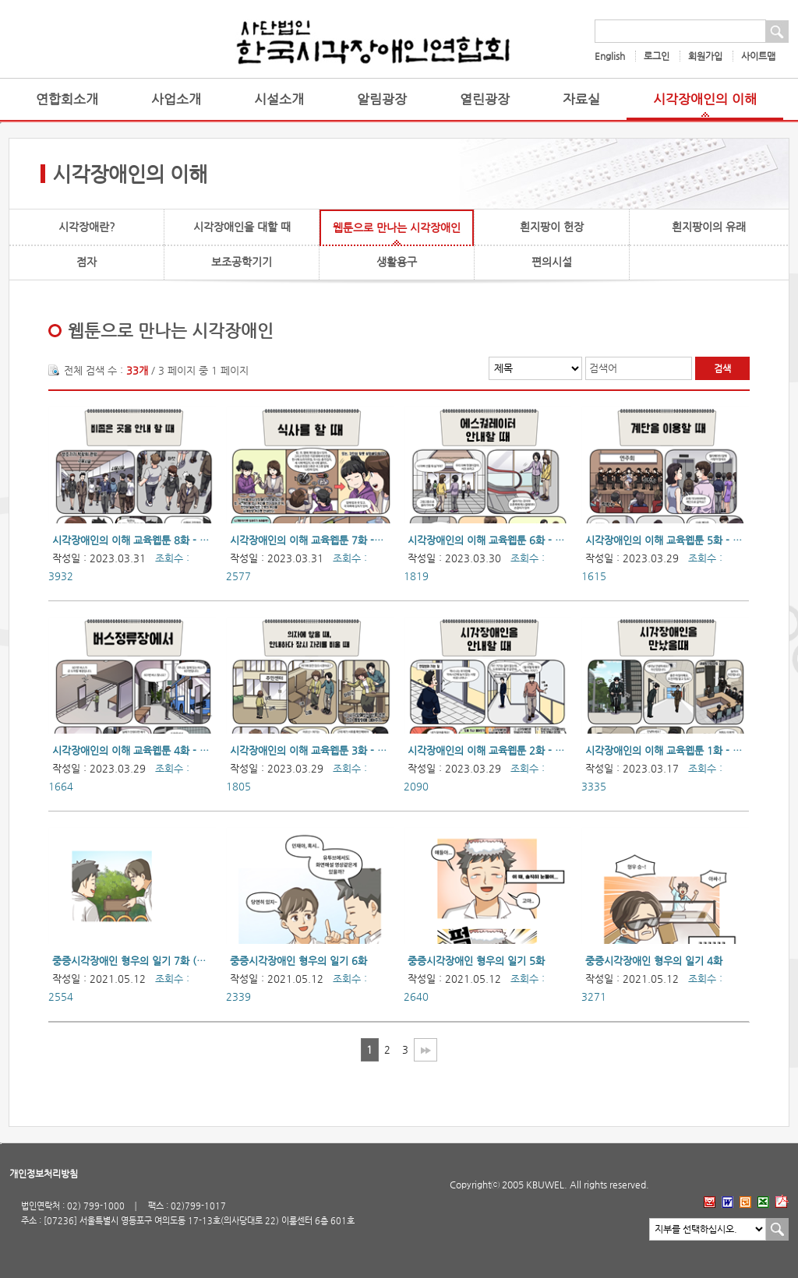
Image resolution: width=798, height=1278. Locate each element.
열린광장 (485, 99)
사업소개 (176, 99)
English (610, 56)
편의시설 (551, 261)
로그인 (656, 56)
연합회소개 (67, 99)
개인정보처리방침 (43, 1173)
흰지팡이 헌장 (552, 226)
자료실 (581, 99)
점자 (86, 261)
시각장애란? (86, 226)
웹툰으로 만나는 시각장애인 (397, 227)
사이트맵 (758, 56)
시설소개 (279, 99)
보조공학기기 (241, 261)
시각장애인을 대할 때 (242, 226)
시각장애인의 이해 (705, 99)
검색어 (603, 368)
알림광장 (382, 99)
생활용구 (396, 261)
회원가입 (705, 56)
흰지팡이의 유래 (709, 226)
